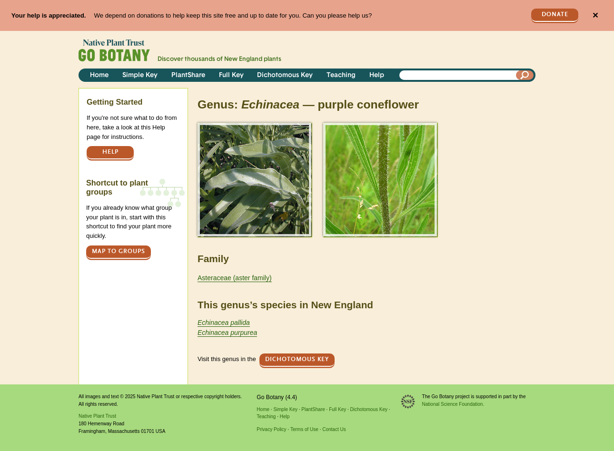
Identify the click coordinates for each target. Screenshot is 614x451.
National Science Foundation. (453, 404)
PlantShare (188, 75)
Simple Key (140, 75)
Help (376, 75)
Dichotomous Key (285, 75)
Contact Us (334, 429)
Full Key (231, 75)
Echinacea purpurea (227, 332)
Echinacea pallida (224, 322)
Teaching (341, 75)
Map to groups (118, 251)
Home (99, 75)
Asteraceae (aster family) (235, 278)
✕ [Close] (595, 15)
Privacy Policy (271, 429)
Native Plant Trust (97, 416)
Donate (555, 14)
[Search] (525, 75)
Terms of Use (304, 429)
